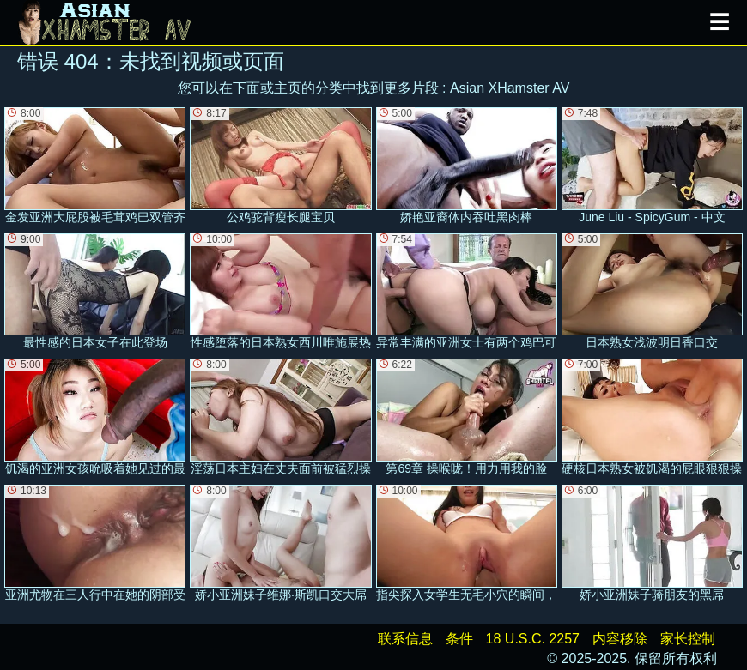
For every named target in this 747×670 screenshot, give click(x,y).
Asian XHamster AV (509, 88)
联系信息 (405, 638)
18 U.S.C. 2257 (533, 638)
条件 (459, 638)
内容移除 (619, 638)
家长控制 (687, 638)
